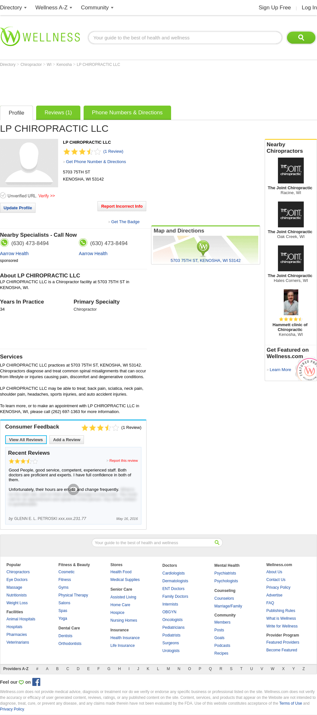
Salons (64, 603)
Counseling (224, 590)
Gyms (63, 587)
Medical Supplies (125, 579)
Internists (170, 604)
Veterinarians (17, 642)
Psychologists (226, 581)
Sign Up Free (275, 8)
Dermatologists (175, 581)
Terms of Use (290, 703)
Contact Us (275, 579)
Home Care (120, 605)
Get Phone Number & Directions (96, 161)
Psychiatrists (225, 573)
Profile (16, 113)
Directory (11, 8)
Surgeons (170, 643)
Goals (219, 638)
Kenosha (64, 64)
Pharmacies (16, 634)
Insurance (119, 630)
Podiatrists (171, 635)
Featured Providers (282, 642)
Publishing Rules (280, 610)
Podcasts (222, 645)
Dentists (65, 636)
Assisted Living (123, 597)
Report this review (123, 460)
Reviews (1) (58, 112)
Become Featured (281, 650)
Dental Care (69, 628)
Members (222, 622)
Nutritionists (16, 595)
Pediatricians (173, 627)
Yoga (62, 618)
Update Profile (18, 207)
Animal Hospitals (20, 619)
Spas (62, 610)
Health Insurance (125, 638)
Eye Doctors (16, 579)
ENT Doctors (173, 588)
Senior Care (121, 589)
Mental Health (227, 565)
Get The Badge (125, 221)
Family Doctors (175, 596)
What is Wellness (281, 618)
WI (50, 64)
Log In (309, 8)
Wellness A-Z (52, 8)
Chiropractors (18, 572)
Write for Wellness (282, 626)
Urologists (170, 650)
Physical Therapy (73, 595)
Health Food (120, 572)
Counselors (224, 598)
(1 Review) (113, 151)
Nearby (291, 147)
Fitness (64, 579)
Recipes (221, 653)
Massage (14, 587)
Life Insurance (122, 645)
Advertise (274, 595)
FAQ (270, 603)
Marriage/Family (228, 606)
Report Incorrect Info (122, 206)
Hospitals (14, 627)
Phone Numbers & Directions (127, 112)
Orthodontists (69, 643)
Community (95, 8)
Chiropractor (31, 64)
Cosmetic (66, 572)
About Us (274, 572)
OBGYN (169, 612)
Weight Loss (17, 603)
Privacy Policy (278, 587)
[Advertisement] (117, 84)
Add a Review (66, 439)
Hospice (117, 612)
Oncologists (172, 619)
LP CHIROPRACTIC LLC (98, 64)
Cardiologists (173, 573)
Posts (219, 630)
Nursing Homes (123, 620)
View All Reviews (26, 439)
